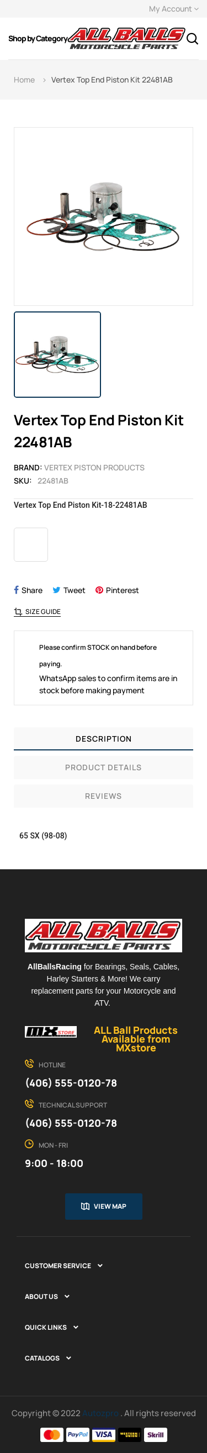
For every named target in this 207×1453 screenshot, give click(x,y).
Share (32, 590)
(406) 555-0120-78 (71, 1082)
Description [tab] (104, 738)
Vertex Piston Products (94, 467)
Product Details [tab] (103, 767)
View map (110, 1206)
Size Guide (43, 611)
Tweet (74, 590)
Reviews (103, 796)
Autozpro (101, 1413)
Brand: (28, 467)
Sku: (23, 480)
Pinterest (122, 590)
